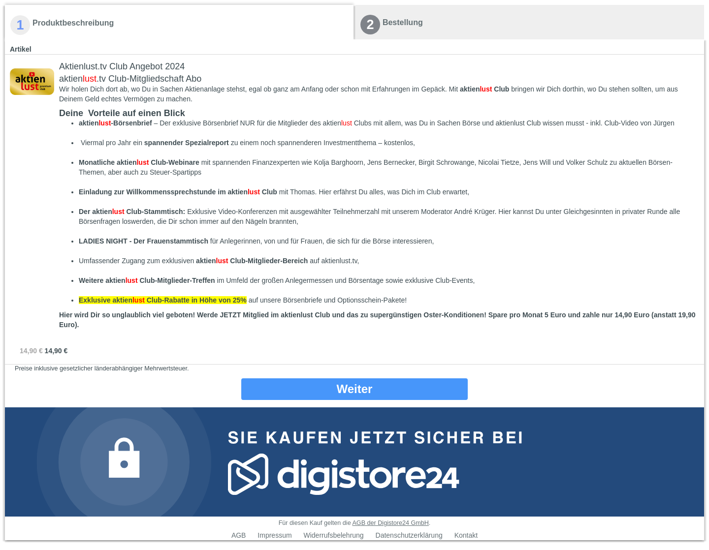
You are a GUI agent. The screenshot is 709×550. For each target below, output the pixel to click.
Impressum (274, 535)
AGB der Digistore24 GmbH (390, 522)
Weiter (355, 389)
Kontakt (466, 535)
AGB (238, 535)
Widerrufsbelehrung (333, 535)
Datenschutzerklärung (409, 535)
